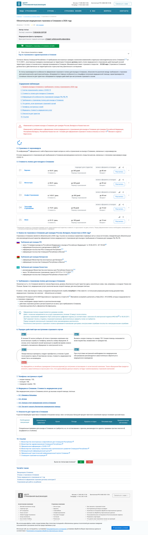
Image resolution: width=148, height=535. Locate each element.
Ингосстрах (28, 183)
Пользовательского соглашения (56, 529)
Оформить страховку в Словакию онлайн (38, 46)
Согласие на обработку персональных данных (101, 512)
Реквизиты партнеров (93, 516)
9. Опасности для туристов (30, 113)
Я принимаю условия (120, 528)
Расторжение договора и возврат (97, 508)
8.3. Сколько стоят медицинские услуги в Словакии (36, 403)
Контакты (124, 11)
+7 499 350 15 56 (83, 3)
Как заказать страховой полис (96, 506)
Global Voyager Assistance (27, 514)
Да (81, 462)
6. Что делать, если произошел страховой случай (38, 103)
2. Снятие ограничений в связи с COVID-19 (36, 90)
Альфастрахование (59, 512)
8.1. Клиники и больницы (27, 395)
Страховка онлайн (73, 11)
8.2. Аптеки (22, 399)
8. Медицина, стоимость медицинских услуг (36, 110)
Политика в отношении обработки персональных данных (104, 510)
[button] (29, 11)
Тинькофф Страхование (29, 207)
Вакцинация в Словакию (25, 472)
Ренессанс (56, 519)
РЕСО (26, 220)
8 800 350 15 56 (106, 3)
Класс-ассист (24, 512)
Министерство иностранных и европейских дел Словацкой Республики (46, 442)
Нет (89, 462)
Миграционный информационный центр (35, 451)
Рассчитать (119, 172)
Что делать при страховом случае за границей (101, 519)
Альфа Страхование (31, 195)
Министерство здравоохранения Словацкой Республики (41, 444)
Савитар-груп (24, 508)
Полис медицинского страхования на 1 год (31, 477)
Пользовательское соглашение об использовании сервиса (105, 514)
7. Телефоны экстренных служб (32, 107)
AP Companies (24, 510)
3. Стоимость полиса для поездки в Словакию (37, 93)
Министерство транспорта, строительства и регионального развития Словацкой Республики (54, 449)
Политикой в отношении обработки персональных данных (44, 531)
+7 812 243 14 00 (83, 5)
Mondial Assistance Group (27, 506)
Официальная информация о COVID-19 (35, 446)
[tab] (25, 421)
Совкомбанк (57, 510)
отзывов (40, 25)
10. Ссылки (25, 117)
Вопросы (107, 11)
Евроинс (27, 170)
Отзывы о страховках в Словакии (28, 475)
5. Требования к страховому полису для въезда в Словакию (42, 100)
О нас (92, 11)
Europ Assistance (25, 516)
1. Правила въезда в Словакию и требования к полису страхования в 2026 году (49, 87)
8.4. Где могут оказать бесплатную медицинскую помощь (38, 406)
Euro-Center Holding (25, 519)
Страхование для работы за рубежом (29, 482)
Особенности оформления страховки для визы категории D (36, 479)
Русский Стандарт (58, 514)
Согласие (56, 516)
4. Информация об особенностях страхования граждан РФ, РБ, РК (44, 97)
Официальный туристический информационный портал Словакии (44, 453)
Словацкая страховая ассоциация (33, 455)
